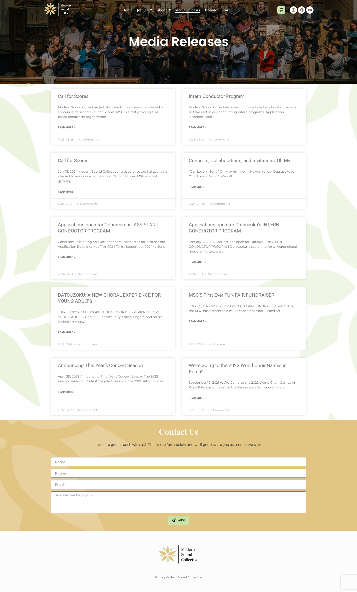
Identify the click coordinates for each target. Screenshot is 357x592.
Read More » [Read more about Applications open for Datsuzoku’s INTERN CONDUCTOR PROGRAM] (197, 262)
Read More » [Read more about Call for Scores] (66, 127)
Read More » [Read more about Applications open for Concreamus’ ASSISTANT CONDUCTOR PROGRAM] (66, 257)
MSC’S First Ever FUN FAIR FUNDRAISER (231, 295)
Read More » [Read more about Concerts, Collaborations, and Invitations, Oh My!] (197, 187)
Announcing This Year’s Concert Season (100, 365)
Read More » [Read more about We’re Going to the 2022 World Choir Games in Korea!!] (197, 398)
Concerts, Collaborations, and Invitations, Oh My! (240, 160)
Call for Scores (73, 96)
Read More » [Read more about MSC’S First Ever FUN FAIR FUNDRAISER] (197, 321)
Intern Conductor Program (216, 96)
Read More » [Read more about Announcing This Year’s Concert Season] (66, 391)
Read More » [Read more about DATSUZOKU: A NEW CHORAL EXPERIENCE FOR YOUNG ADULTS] (66, 332)
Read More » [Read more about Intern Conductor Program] (197, 127)
